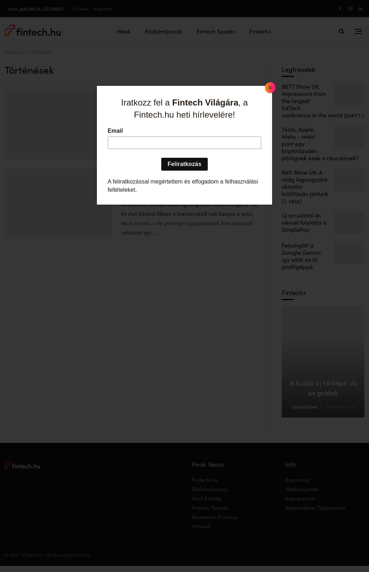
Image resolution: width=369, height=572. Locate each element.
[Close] (270, 87)
